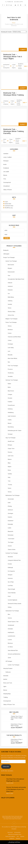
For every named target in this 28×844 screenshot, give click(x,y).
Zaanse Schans (11, 549)
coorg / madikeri (7, 157)
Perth (9, 596)
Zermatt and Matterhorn (14, 654)
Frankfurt (10, 401)
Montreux (10, 643)
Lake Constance (12, 416)
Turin (9, 481)
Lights (4, 686)
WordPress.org (8, 207)
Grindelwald (11, 625)
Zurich (9, 657)
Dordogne (10, 344)
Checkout (18, 838)
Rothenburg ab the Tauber (14, 430)
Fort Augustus (11, 571)
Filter (6, 238)
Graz (9, 275)
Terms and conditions (10, 836)
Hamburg (10, 409)
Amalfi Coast (11, 441)
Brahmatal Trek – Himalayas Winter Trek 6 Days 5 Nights (12, 56)
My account (10, 832)
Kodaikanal (6, 168)
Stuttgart (10, 434)
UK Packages (9, 661)
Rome (9, 470)
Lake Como (10, 455)
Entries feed (8, 203)
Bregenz (10, 268)
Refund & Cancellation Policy (14, 834)
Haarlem (10, 517)
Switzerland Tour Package (12, 610)
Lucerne (10, 639)
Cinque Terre (11, 448)
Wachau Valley (11, 311)
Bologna (10, 445)
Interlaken (10, 628)
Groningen (10, 513)
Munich (9, 423)
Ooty (4, 179)
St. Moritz (10, 647)
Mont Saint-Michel (12, 358)
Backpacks (6, 250)
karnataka (5, 675)
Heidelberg (11, 412)
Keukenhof (10, 520)
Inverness (10, 578)
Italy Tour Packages (11, 437)
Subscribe (6, 766)
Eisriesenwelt (11, 272)
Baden (9, 383)
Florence (10, 452)
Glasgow (10, 574)
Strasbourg (10, 373)
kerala (4, 164)
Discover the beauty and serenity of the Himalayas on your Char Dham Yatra (16, 789)
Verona (9, 491)
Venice (9, 488)
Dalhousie (8, 672)
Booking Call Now (14, 842)
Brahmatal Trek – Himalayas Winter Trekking (13, 94)
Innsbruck (10, 286)
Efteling (10, 506)
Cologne (10, 394)
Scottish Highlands (12, 600)
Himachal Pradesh (7, 668)
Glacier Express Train (13, 621)
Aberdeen (10, 556)
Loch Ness (10, 585)
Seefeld (10, 304)
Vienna (9, 308)
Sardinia (10, 473)
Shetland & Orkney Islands (14, 603)
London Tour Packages (13, 665)
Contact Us (11, 838)
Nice (9, 362)
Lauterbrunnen (11, 636)
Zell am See (11, 315)
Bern (9, 614)
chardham (5, 153)
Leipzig (9, 419)
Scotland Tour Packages (12, 553)
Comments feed (9, 205)
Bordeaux (10, 329)
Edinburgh (10, 567)
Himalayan (6, 160)
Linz (9, 293)
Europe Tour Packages (9, 257)
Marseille (10, 354)
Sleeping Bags (7, 693)
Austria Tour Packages (11, 261)
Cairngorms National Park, (14, 560)
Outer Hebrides (12, 592)
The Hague (10, 542)
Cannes (9, 333)
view (25, 102)
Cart (18, 836)
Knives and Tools (7, 683)
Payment (22, 836)
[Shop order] (20, 32)
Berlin (9, 387)
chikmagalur (6, 254)
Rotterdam (10, 535)
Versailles (10, 376)
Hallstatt (10, 282)
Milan (9, 463)
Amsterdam (11, 499)
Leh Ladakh (6, 171)
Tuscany (10, 484)
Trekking (5, 697)
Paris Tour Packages (13, 365)
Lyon (9, 351)
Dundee (10, 564)
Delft (9, 502)
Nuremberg (11, 427)
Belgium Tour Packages (11, 318)
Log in (6, 201)
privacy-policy (17, 832)
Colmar (9, 340)
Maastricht (10, 531)
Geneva (10, 618)
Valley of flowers (7, 189)
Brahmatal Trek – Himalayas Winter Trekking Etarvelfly (13, 131)
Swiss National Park (13, 650)
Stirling (9, 607)
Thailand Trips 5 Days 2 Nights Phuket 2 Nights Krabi (17, 718)
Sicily (9, 477)
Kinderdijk (10, 524)
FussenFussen (11, 405)
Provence (10, 369)
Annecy (9, 326)
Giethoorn (10, 510)
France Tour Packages (11, 322)
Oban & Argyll (11, 589)
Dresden (10, 398)
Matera (9, 459)
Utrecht (10, 546)
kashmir (5, 679)
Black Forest (11, 391)
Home (13, 22)
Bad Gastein (11, 264)
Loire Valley (11, 347)
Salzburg (10, 300)
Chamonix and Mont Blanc (14, 336)
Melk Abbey (11, 297)
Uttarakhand (6, 186)
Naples (9, 466)
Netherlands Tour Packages (13, 495)
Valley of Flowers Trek (9, 704)
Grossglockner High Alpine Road (16, 279)
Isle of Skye (11, 582)
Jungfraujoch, (11, 632)
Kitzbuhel (10, 290)
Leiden (9, 528)
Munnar (5, 175)
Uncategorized (7, 182)
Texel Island (11, 538)
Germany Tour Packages (12, 380)
